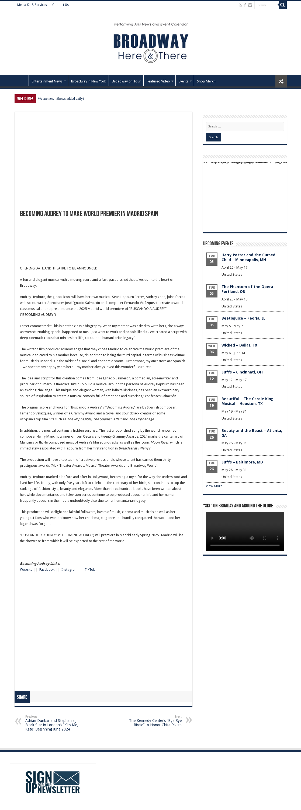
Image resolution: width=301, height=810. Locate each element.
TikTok (90, 569)
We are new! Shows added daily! (61, 98)
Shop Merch (206, 81)
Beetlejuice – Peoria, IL (243, 318)
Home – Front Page (22, 80)
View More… (216, 486)
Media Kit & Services (32, 5)
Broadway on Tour (126, 81)
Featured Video (158, 81)
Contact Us (60, 5)
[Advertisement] (103, 246)
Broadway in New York (88, 81)
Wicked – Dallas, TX (239, 345)
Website (26, 569)
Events (183, 81)
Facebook (46, 569)
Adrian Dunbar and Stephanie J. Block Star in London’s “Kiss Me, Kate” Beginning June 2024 (53, 723)
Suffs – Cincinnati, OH (242, 372)
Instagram (69, 569)
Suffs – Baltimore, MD (242, 462)
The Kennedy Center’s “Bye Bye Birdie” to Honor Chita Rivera (154, 721)
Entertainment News (47, 81)
